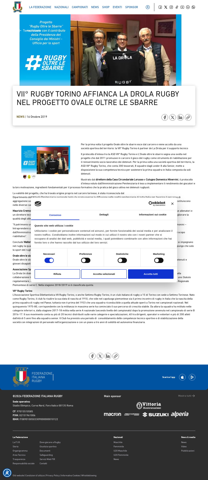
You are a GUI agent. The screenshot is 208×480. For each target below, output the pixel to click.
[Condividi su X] (172, 117)
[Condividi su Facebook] (165, 117)
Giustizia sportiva (48, 446)
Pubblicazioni (187, 450)
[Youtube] (182, 7)
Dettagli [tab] (104, 214)
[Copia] (188, 117)
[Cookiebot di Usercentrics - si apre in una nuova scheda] (151, 203)
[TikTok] (177, 7)
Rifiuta (57, 274)
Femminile (119, 446)
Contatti (43, 463)
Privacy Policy (53, 475)
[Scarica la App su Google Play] (192, 377)
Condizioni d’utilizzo (35, 475)
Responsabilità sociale (23, 463)
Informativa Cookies (70, 475)
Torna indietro (29, 31)
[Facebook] (160, 7)
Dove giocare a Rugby (50, 442)
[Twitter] (166, 7)
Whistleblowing (88, 475)
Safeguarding (46, 455)
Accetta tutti (151, 274)
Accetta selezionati (104, 274)
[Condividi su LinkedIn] (180, 117)
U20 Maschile (120, 450)
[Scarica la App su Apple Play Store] (182, 377)
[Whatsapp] (193, 7)
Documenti (45, 450)
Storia (15, 446)
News (21, 117)
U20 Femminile (121, 455)
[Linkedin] (188, 7)
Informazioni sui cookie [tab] (153, 214)
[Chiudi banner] (172, 204)
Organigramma (20, 450)
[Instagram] (171, 7)
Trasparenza (19, 459)
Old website (18, 475)
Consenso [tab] (55, 215)
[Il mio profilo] (147, 7)
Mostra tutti (186, 396)
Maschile (118, 442)
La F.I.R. (16, 442)
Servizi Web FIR (47, 459)
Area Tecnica (19, 455)
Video (184, 446)
